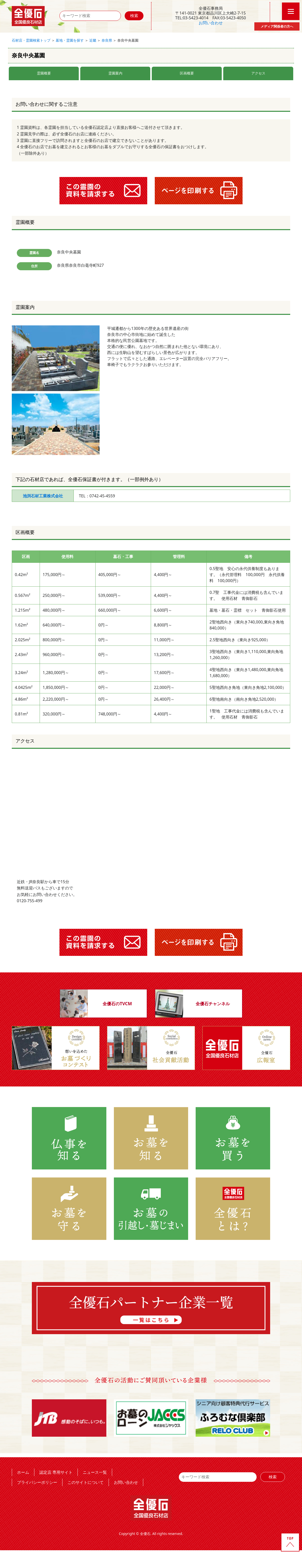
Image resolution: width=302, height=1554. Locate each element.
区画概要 (187, 73)
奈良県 (107, 40)
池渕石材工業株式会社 (43, 496)
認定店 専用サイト (55, 1472)
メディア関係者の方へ (277, 26)
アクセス (258, 73)
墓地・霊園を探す (70, 40)
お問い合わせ (211, 23)
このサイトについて (85, 1482)
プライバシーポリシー (37, 1482)
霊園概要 (44, 73)
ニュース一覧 (95, 1472)
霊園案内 (115, 73)
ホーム (23, 1472)
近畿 (92, 40)
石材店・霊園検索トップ (31, 40)
